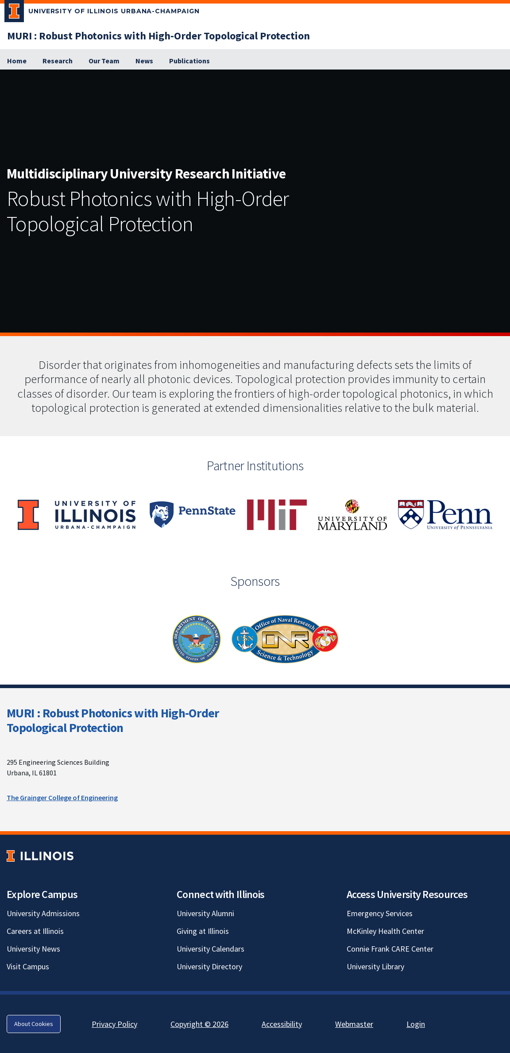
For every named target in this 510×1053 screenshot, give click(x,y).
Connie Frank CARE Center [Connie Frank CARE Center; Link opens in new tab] (390, 949)
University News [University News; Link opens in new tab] (33, 949)
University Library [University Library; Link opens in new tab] (375, 966)
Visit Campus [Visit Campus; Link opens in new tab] (28, 966)
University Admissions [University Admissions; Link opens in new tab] (43, 913)
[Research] (57, 61)
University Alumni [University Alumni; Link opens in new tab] (205, 913)
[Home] (17, 61)
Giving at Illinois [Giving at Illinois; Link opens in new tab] (203, 931)
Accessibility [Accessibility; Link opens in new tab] (282, 1024)
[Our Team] (104, 61)
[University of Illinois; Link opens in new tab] (40, 856)
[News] (144, 61)
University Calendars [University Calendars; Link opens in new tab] (210, 949)
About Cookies (33, 1024)
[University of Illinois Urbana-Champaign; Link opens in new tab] (102, 13)
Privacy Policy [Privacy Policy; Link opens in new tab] (114, 1024)
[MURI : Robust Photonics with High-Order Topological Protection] (158, 36)
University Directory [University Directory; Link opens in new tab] (209, 966)
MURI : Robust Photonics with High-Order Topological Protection (113, 720)
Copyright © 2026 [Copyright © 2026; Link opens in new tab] (199, 1024)
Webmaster (354, 1024)
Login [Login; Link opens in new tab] (415, 1024)
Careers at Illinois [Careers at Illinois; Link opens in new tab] (35, 931)
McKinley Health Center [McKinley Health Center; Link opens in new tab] (385, 931)
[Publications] (189, 61)
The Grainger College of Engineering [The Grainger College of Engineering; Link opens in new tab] (62, 797)
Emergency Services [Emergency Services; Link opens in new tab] (380, 913)
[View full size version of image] (501, 79)
